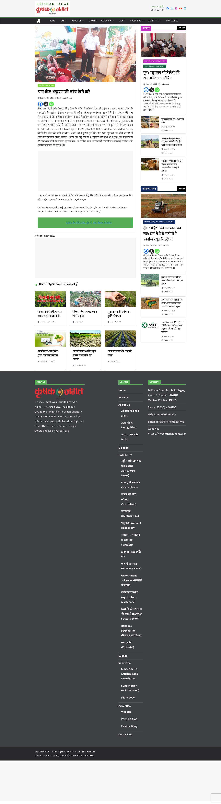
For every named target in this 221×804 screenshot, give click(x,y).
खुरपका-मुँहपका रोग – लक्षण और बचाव (172, 121)
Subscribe (135, 21)
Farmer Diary (129, 726)
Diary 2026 (128, 698)
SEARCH (63, 21)
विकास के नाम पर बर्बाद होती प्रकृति (85, 314)
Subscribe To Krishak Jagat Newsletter (129, 674)
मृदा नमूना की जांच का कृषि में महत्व (119, 314)
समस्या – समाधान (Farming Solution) (130, 540)
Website (126, 712)
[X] (45, 104)
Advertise (153, 21)
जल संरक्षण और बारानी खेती (119, 353)
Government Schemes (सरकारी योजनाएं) (131, 581)
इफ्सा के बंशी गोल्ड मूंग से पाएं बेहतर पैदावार (89, 222)
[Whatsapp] (51, 104)
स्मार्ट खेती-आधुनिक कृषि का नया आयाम (48, 353)
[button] (82, 21)
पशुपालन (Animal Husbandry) (155, 61)
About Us (77, 21)
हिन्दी (161, 6)
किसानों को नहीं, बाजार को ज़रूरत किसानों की (49, 314)
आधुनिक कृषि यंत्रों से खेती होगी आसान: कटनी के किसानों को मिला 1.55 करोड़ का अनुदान (172, 303)
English (154, 6)
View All (181, 27)
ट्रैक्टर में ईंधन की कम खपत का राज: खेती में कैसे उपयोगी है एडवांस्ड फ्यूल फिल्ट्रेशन (162, 234)
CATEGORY (106, 21)
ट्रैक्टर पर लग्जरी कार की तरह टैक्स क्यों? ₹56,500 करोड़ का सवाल (172, 280)
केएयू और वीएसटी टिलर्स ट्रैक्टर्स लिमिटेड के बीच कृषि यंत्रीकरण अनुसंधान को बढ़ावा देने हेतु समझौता (172, 327)
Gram (71, 98)
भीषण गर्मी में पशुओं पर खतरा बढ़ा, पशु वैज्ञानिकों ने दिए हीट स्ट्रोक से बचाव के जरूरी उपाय (171, 142)
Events (122, 21)
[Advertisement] (86, 171)
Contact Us (172, 21)
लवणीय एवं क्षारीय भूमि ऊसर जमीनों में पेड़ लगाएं (84, 355)
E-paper (93, 21)
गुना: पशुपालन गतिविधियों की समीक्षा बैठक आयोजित (161, 75)
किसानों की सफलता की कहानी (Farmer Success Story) (131, 614)
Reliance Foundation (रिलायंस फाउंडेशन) (131, 631)
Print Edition (129, 719)
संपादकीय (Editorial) (46, 85)
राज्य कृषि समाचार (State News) (155, 66)
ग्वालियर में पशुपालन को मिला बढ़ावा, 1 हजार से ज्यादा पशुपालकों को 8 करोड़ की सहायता (171, 165)
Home (52, 21)
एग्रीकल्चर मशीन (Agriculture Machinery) (159, 222)
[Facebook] (40, 104)
